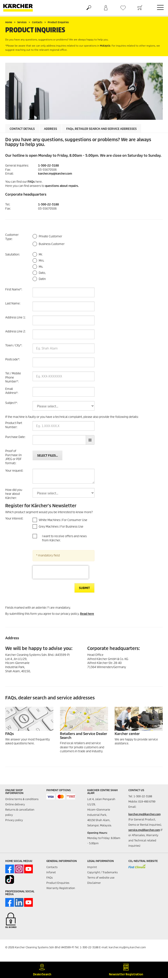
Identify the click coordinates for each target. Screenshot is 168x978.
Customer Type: (12, 237)
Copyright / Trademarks (102, 872)
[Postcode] (63, 362)
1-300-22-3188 (48, 165)
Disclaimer (94, 882)
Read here (87, 614)
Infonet (51, 872)
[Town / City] (63, 348)
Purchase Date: (15, 437)
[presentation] (61, 572)
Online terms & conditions (21, 799)
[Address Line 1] (63, 320)
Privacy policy (14, 820)
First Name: (13, 289)
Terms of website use (100, 877)
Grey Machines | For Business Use (61, 526)
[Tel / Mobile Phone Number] (63, 376)
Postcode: (12, 359)
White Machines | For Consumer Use (63, 520)
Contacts (52, 867)
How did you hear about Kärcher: (13, 494)
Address (50, 129)
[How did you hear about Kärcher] (63, 493)
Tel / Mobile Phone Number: (13, 377)
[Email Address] (63, 392)
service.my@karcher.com (144, 830)
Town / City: (13, 345)
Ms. (41, 267)
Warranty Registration (60, 888)
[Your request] (63, 476)
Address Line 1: (15, 317)
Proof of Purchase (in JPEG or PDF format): (13, 457)
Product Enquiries (57, 882)
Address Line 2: (15, 331)
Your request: (14, 470)
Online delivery (15, 804)
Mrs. (41, 260)
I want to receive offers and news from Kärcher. (64, 538)
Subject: (11, 403)
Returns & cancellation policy (19, 812)
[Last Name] (63, 306)
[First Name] (63, 292)
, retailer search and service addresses (101, 129)
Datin (42, 279)
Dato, (42, 273)
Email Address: (11, 391)
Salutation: (12, 254)
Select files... (47, 455)
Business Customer (52, 244)
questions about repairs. (62, 186)
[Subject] (63, 406)
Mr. (41, 254)
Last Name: (12, 303)
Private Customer (50, 236)
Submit (84, 588)
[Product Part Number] (63, 426)
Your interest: (14, 518)
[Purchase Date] (59, 440)
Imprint (92, 867)
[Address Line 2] (63, 334)
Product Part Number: (13, 425)
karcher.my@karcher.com (55, 173)
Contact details (22, 129)
